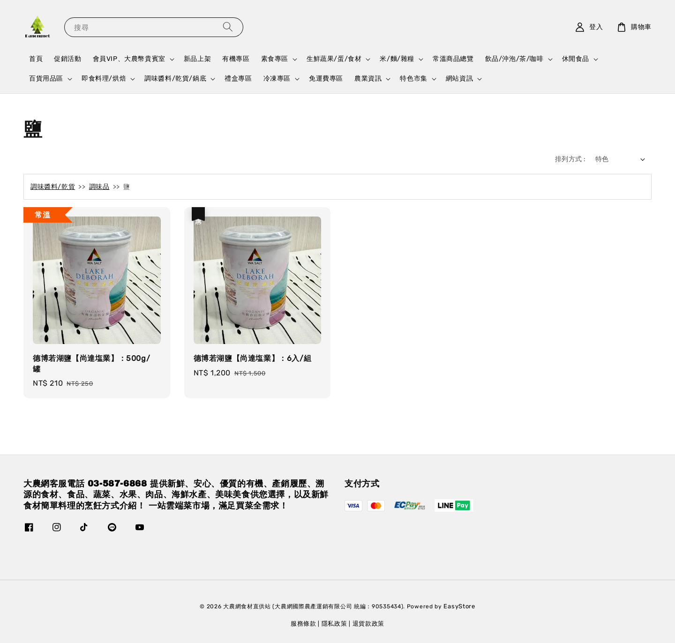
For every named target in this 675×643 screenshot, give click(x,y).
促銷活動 (67, 59)
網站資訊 (459, 78)
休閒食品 (575, 59)
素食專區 (274, 59)
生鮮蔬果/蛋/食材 (334, 59)
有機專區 (235, 59)
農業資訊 (368, 78)
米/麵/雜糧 (397, 59)
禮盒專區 (238, 78)
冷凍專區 (277, 78)
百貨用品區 (46, 78)
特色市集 (413, 78)
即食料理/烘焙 (104, 78)
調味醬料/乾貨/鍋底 (175, 78)
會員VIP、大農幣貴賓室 (129, 59)
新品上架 (197, 59)
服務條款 (303, 623)
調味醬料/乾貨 (52, 187)
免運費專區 (326, 78)
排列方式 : (570, 159)
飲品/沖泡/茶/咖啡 (514, 59)
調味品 (99, 187)
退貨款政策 (368, 623)
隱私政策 (334, 623)
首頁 (36, 59)
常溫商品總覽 (453, 59)
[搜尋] (228, 27)
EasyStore (459, 606)
